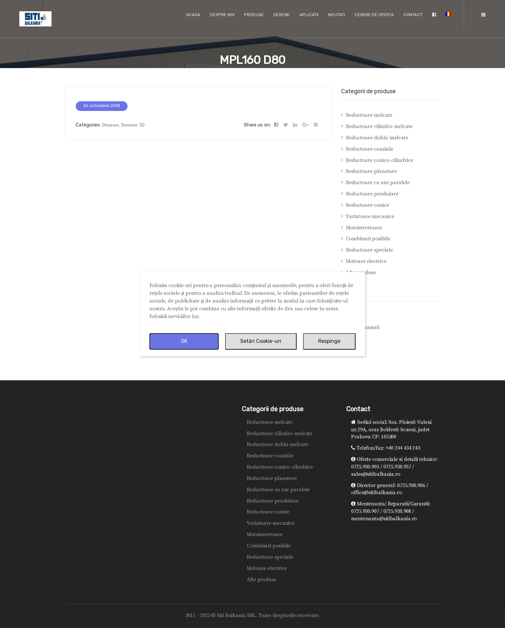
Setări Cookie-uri (260, 341)
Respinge (329, 341)
